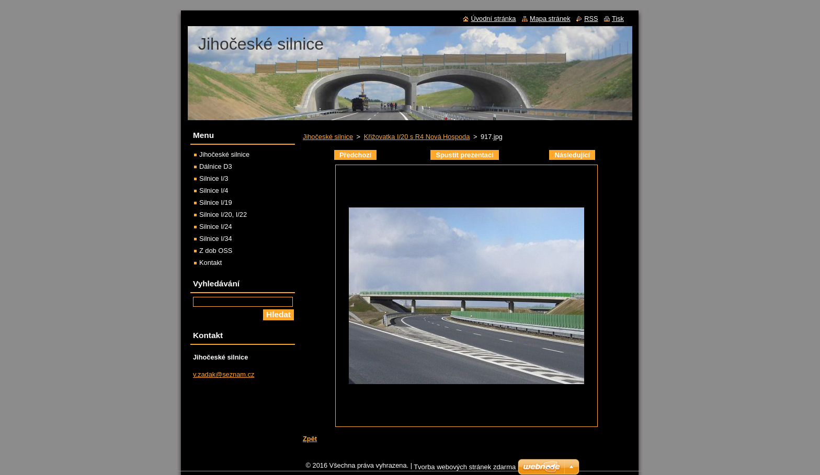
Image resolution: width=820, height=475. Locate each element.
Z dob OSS (215, 250)
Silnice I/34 (215, 238)
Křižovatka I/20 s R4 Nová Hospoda (417, 137)
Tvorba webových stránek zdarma (465, 469)
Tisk (618, 18)
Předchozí (355, 155)
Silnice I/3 (213, 178)
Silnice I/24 (215, 226)
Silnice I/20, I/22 (223, 214)
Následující (572, 155)
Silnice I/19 (215, 202)
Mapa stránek (550, 18)
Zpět (310, 439)
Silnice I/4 (213, 190)
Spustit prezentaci (464, 155)
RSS (591, 18)
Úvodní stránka (493, 18)
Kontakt (210, 263)
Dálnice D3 (215, 166)
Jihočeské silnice (328, 137)
